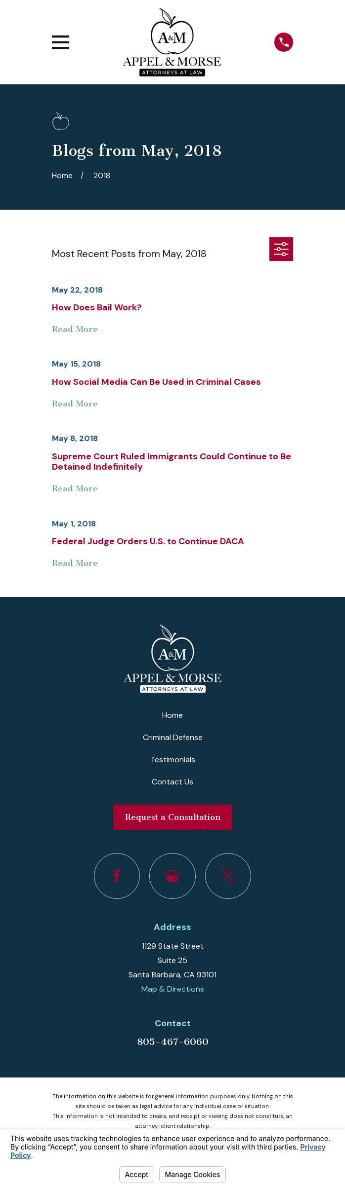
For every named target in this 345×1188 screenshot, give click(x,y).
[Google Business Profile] (172, 876)
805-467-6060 (173, 1041)
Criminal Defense (173, 737)
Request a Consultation (172, 817)
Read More (75, 329)
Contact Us (172, 782)
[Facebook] (117, 876)
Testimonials (172, 759)
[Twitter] (228, 876)
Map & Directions (172, 989)
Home (172, 715)
